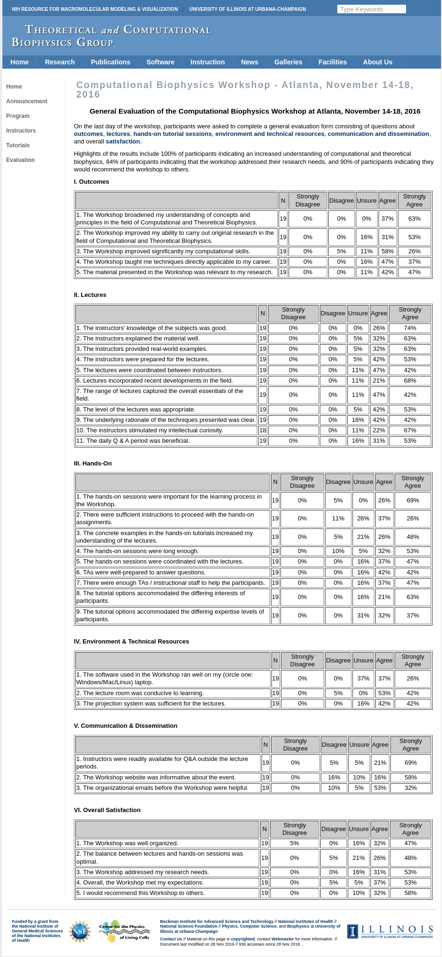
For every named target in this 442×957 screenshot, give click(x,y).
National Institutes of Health (305, 921)
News (250, 62)
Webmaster (282, 939)
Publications (110, 62)
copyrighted (242, 939)
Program (17, 116)
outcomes (88, 133)
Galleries (288, 62)
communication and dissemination (378, 133)
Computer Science (258, 926)
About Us (377, 62)
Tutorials (18, 145)
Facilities (332, 62)
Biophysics (298, 926)
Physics (230, 926)
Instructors (21, 130)
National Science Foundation (188, 926)
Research (60, 62)
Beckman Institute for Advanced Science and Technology (216, 921)
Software (160, 62)
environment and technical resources (269, 133)
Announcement (26, 101)
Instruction (207, 62)
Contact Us (171, 939)
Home (19, 62)
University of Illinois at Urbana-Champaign (247, 9)
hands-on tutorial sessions (173, 133)
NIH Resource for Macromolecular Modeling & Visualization (95, 9)
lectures (118, 133)
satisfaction (123, 141)
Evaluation (20, 160)
